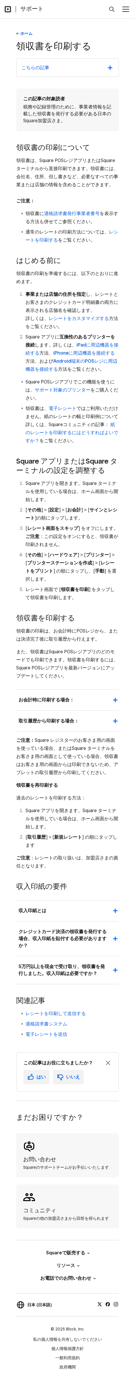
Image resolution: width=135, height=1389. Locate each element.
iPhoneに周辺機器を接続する (84, 353)
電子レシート (62, 408)
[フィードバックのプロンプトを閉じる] (108, 1062)
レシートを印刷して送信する (55, 1013)
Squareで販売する (67, 1253)
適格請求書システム (46, 1024)
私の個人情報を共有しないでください (67, 1339)
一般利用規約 (67, 1358)
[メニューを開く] (126, 9)
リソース (67, 1265)
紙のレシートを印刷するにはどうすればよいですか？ (71, 432)
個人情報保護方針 (67, 1348)
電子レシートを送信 (46, 1034)
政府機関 (67, 1367)
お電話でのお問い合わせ (67, 1278)
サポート (31, 8)
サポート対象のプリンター (62, 390)
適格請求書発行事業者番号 (72, 213)
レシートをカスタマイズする (79, 318)
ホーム (26, 33)
